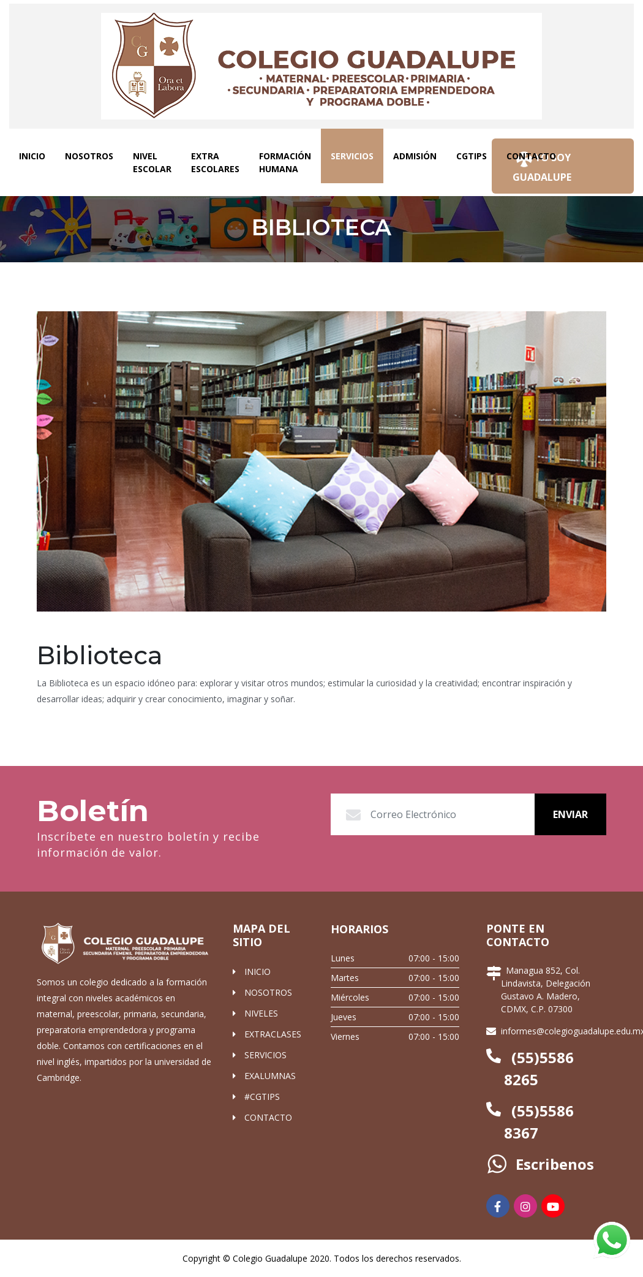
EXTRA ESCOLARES (215, 162)
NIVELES (261, 1013)
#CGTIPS (262, 1096)
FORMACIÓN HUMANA (285, 162)
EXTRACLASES (272, 1034)
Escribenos (551, 1164)
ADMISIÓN (415, 156)
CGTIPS (471, 156)
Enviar (570, 814)
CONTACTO (531, 156)
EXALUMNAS (270, 1076)
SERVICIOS (357, 155)
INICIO (32, 156)
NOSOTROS (89, 156)
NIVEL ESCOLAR (152, 162)
